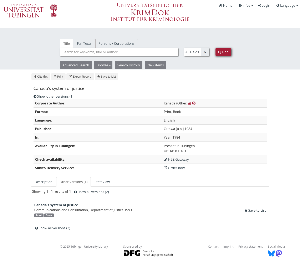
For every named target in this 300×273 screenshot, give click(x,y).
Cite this (41, 76)
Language (287, 5)
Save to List (106, 76)
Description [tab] (43, 182)
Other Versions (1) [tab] (73, 182)
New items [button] (155, 65)
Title (66, 43)
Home (225, 5)
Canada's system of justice (56, 205)
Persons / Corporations (116, 43)
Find (223, 52)
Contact (213, 246)
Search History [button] (128, 65)
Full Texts (84, 43)
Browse (104, 65)
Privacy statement (250, 246)
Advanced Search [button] (75, 65)
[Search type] (196, 52)
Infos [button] (246, 5)
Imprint (228, 246)
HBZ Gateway (176, 159)
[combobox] (119, 52)
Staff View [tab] (102, 182)
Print (58, 76)
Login (264, 5)
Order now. (175, 168)
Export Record (80, 76)
